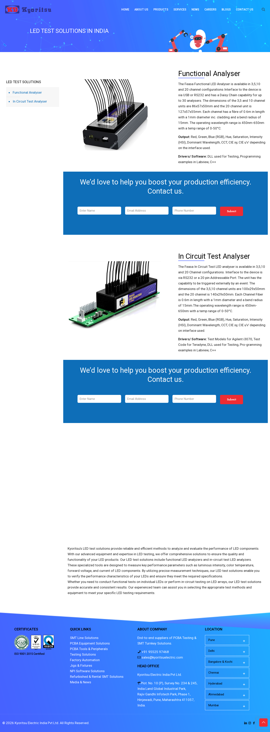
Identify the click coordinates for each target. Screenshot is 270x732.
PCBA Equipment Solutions (90, 643)
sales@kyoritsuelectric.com (162, 657)
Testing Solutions (83, 654)
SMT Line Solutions (84, 638)
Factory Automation (85, 660)
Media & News (80, 682)
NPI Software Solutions (87, 671)
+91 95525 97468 (155, 652)
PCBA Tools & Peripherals (89, 649)
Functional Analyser (27, 92)
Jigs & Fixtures (81, 665)
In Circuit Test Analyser (30, 101)
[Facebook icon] (253, 723)
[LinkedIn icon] (245, 723)
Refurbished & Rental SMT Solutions (97, 677)
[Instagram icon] (249, 723)
